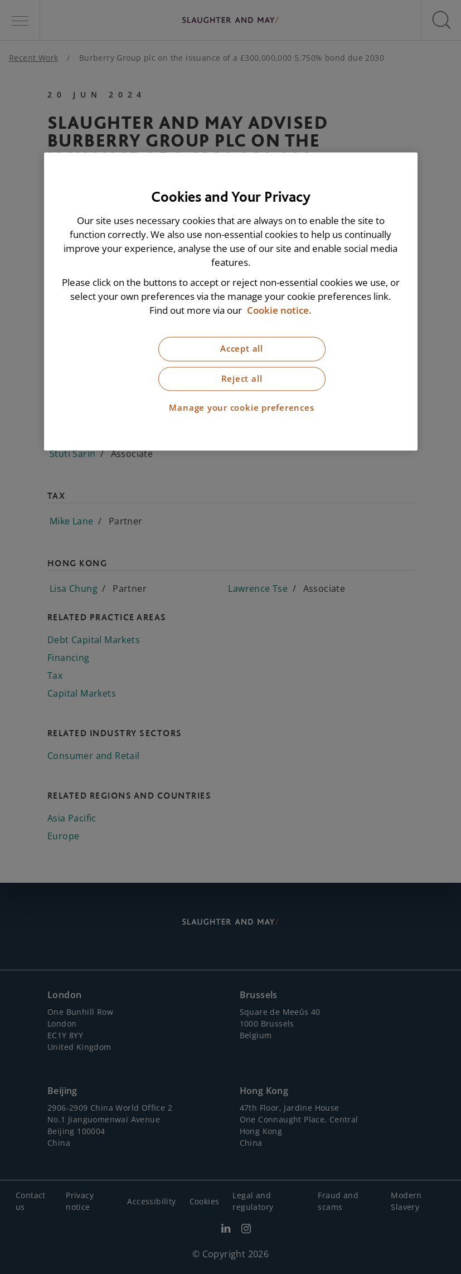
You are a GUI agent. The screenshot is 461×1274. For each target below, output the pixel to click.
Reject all (242, 379)
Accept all (241, 349)
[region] (231, 301)
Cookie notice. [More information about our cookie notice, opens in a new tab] (279, 310)
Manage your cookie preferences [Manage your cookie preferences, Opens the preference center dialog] (241, 408)
